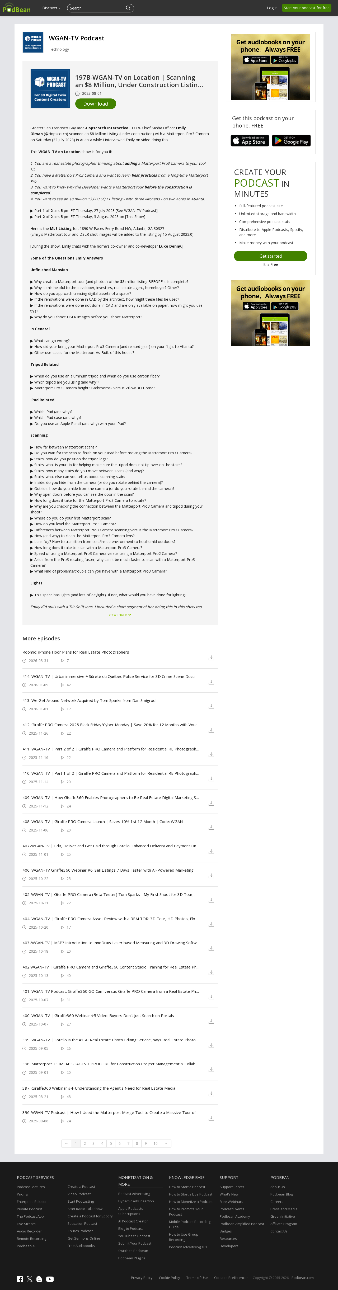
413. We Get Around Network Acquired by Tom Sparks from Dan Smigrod (89, 700)
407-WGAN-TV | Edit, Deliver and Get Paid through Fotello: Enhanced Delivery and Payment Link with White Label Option (111, 845)
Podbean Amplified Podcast (242, 1223)
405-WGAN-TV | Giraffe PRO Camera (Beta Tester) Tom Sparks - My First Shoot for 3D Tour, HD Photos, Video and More (111, 894)
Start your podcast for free (307, 7)
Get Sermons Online (84, 1238)
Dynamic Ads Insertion (136, 1201)
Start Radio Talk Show (85, 1208)
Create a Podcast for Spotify (90, 1216)
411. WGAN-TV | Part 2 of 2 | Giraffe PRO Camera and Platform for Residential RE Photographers (111, 748)
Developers (229, 1246)
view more (120, 614)
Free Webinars (231, 1201)
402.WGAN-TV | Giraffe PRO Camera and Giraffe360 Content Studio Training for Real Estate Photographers (111, 967)
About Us (277, 1186)
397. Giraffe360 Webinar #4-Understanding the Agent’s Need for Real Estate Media (98, 1088)
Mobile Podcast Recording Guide (189, 1224)
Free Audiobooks (81, 1245)
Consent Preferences (231, 1277)
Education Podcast (82, 1223)
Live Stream (26, 1223)
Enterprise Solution (32, 1201)
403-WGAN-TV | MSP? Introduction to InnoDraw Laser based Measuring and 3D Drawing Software (111, 942)
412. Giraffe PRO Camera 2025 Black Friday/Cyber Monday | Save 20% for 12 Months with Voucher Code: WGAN (111, 724)
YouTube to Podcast (134, 1236)
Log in (272, 7)
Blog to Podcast (130, 1228)
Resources (228, 1238)
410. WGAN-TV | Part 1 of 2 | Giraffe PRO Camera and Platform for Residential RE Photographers (111, 773)
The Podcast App (30, 1216)
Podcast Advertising (134, 1193)
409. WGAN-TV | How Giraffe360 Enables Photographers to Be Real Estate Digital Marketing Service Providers (111, 797)
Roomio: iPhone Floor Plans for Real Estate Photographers (75, 652)
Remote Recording (31, 1238)
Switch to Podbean (133, 1250)
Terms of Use (197, 1277)
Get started (271, 256)
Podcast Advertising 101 (188, 1247)
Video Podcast (79, 1194)
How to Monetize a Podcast (191, 1201)
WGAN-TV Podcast (76, 38)
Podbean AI (26, 1246)
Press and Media (284, 1209)
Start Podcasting (81, 1201)
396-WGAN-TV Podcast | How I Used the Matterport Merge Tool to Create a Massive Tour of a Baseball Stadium (111, 1112)
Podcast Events (232, 1209)
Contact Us (279, 1231)
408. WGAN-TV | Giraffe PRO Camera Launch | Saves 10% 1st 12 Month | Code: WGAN (102, 821)
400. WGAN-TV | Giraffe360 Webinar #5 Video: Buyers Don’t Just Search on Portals (98, 1015)
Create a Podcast (81, 1186)
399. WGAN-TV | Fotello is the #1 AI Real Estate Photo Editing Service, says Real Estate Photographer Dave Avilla (111, 1039)
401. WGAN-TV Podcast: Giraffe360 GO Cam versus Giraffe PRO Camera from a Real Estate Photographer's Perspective (111, 991)
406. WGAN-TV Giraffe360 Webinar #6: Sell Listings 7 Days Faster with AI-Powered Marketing (108, 870)
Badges (226, 1231)
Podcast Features (31, 1186)
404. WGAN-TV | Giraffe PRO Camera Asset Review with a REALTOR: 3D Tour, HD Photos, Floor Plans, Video (111, 918)
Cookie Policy (169, 1277)
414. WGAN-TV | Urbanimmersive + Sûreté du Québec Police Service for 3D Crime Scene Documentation (111, 676)
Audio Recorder (29, 1231)
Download (95, 103)
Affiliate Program (283, 1223)
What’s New (229, 1194)
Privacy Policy (142, 1277)
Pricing (22, 1194)
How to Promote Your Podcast (186, 1212)
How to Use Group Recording (183, 1237)
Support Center (232, 1186)
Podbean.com (303, 1277)
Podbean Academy (235, 1216)
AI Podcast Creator (133, 1221)
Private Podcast (29, 1209)
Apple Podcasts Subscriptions (130, 1211)
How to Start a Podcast (187, 1186)
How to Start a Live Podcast (190, 1194)
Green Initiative (282, 1216)
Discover (51, 7)
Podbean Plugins (131, 1258)
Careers (276, 1201)
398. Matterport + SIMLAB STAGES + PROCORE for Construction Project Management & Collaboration (111, 1063)
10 (155, 1143)
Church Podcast (80, 1230)
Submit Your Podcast (134, 1243)
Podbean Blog (281, 1194)
